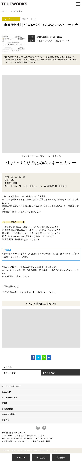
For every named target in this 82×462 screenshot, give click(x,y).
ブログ (6, 420)
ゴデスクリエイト (57, 450)
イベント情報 (9, 414)
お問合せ (41, 457)
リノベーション (10, 397)
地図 (42, 435)
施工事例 (7, 391)
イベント (21, 457)
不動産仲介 (8, 408)
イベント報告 (48, 372)
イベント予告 (9, 372)
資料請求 (60, 457)
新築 (5, 403)
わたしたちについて (12, 386)
